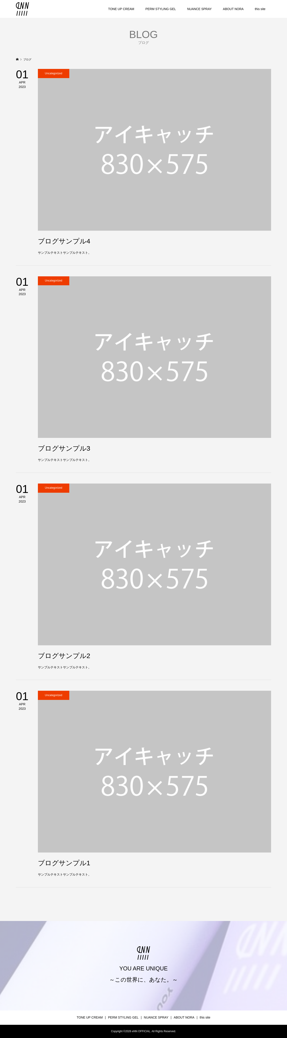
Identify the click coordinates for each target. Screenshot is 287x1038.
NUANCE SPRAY (199, 9)
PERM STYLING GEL (161, 9)
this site (260, 9)
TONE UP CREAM (121, 9)
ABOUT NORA (233, 9)
